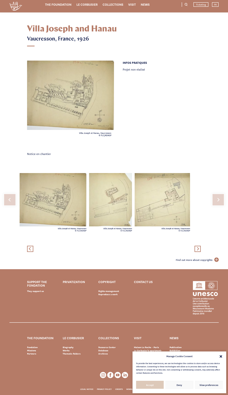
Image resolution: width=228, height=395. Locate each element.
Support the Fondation (37, 283)
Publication (176, 347)
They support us (35, 291)
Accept (150, 385)
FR (215, 4)
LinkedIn (125, 375)
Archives (103, 353)
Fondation (32, 347)
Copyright (107, 282)
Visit (132, 4)
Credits (119, 389)
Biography (68, 347)
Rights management (108, 291)
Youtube (118, 375)
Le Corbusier (87, 4)
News (145, 4)
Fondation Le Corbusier (15, 7)
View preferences (209, 385)
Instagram (103, 375)
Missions (31, 350)
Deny (179, 385)
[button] (221, 356)
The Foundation (58, 4)
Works (66, 350)
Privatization (74, 282)
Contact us (143, 282)
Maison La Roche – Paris (146, 347)
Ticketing (201, 4)
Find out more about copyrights (197, 260)
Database (103, 350)
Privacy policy (104, 389)
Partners (31, 353)
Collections (113, 4)
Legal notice (86, 389)
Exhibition (175, 350)
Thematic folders (72, 353)
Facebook (110, 375)
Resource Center (107, 347)
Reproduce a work (108, 294)
